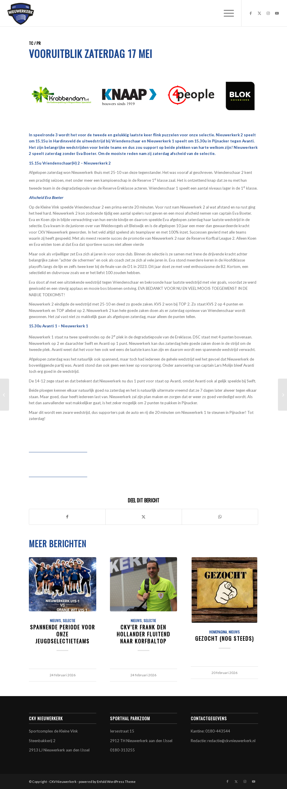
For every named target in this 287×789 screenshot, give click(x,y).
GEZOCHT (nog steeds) (224, 638)
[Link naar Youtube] (276, 13)
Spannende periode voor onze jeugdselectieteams (62, 634)
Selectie (69, 620)
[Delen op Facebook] (67, 516)
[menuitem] (226, 13)
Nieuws (55, 620)
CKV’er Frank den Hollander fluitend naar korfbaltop (143, 634)
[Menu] (226, 13)
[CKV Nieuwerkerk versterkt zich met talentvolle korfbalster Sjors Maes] (4, 395)
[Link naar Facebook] (250, 13)
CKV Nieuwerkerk (62, 781)
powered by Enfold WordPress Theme (107, 781)
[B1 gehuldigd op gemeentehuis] (282, 395)
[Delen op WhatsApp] (220, 516)
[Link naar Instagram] (268, 13)
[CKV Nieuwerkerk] (21, 13)
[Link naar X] (259, 13)
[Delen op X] (143, 516)
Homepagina (218, 631)
